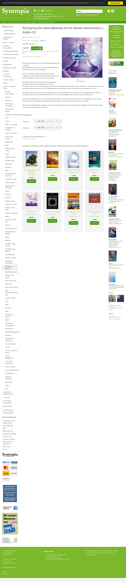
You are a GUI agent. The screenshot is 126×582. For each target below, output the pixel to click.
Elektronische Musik (9, 149)
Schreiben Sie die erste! (29, 139)
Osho (7, 301)
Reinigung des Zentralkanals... (46, 22)
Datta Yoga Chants (9, 137)
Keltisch (8, 225)
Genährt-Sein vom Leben (53, 557)
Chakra (7, 121)
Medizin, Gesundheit (8, 47)
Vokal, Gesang (10, 367)
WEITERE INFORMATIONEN (21, 5)
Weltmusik (8, 382)
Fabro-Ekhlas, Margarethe (33, 37)
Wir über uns (7, 436)
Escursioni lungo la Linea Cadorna (74, 213)
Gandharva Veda (10, 179)
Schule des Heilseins (28, 41)
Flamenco (8, 167)
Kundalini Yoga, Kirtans (10, 245)
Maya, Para (52, 214)
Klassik (7, 237)
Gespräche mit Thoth (52, 170)
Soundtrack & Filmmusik (9, 339)
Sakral (7, 320)
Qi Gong (8, 308)
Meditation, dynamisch (9, 262)
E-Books (6, 397)
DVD (6, 145)
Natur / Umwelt (9, 42)
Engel (7, 154)
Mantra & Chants (11, 258)
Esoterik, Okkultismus (8, 75)
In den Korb (36, 48)
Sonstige (8, 335)
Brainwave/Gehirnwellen (11, 114)
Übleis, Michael (52, 172)
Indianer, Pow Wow (10, 209)
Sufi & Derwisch (10, 344)
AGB (4, 428)
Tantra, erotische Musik (11, 351)
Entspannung (9, 160)
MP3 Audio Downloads (7, 402)
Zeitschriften (8, 406)
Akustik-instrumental (9, 93)
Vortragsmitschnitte (11, 370)
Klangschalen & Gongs (10, 233)
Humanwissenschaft (11, 51)
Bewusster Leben (10, 68)
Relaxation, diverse (9, 315)
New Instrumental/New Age (11, 292)
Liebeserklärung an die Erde (94, 213)
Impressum (7, 447)
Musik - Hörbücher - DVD (16, 22)
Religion (6, 71)
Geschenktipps (9, 30)
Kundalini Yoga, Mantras (10, 250)
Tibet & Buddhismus (9, 357)
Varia (5, 83)
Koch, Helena (31, 174)
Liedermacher (10, 254)
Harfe (7, 191)
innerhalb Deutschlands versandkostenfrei (45, 51)
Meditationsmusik (11, 272)
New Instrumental (11, 287)
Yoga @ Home (31, 212)
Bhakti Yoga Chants (9, 110)
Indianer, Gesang (11, 204)
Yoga (7, 385)
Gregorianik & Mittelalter (10, 187)
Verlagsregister (8, 413)
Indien (7, 216)
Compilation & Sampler (10, 129)
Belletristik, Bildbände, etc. (9, 393)
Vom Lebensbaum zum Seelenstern (31, 171)
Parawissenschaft (10, 58)
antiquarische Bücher (8, 38)
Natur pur (8, 284)
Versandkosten (8, 426)
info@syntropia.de (42, 18)
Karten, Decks (8, 80)
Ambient (8, 97)
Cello (6, 118)
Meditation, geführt (30, 22)
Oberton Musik (10, 298)
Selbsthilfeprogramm (11, 332)
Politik (6, 61)
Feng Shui (8, 164)
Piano (7, 305)
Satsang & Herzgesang (9, 324)
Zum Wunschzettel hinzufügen (31, 57)
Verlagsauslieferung (9, 434)
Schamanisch (9, 329)
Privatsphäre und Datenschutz (9, 422)
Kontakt (5, 572)
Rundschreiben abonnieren (8, 443)
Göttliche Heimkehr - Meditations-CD (56, 555)
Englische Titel (10, 157)
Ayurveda (8, 100)
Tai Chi (7, 347)
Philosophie (8, 64)
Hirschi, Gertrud (31, 214)
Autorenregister (8, 410)
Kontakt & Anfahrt (9, 439)
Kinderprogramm (11, 228)
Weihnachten (9, 373)
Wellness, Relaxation (8, 378)
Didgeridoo (9, 142)
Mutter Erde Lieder (9, 276)
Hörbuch (8, 194)
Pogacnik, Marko (94, 216)
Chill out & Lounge (11, 124)
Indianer (8, 198)
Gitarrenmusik (10, 182)
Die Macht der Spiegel (52, 212)
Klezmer (8, 240)
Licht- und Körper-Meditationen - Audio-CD (58, 559)
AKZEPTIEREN (115, 3)
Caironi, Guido (73, 216)
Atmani (94, 172)
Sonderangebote (9, 34)
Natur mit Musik (10, 281)
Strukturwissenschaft (11, 54)
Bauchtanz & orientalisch (9, 105)
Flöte (7, 170)
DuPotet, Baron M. (73, 172)
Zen (6, 389)
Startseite (4, 22)
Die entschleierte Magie (73, 170)
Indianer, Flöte (10, 201)
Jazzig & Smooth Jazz (10, 221)
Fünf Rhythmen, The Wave (10, 175)
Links (4, 449)
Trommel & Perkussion (9, 362)
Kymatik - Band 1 (94, 170)
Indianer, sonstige (11, 213)
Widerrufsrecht (8, 431)
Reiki (6, 311)
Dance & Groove (11, 133)
